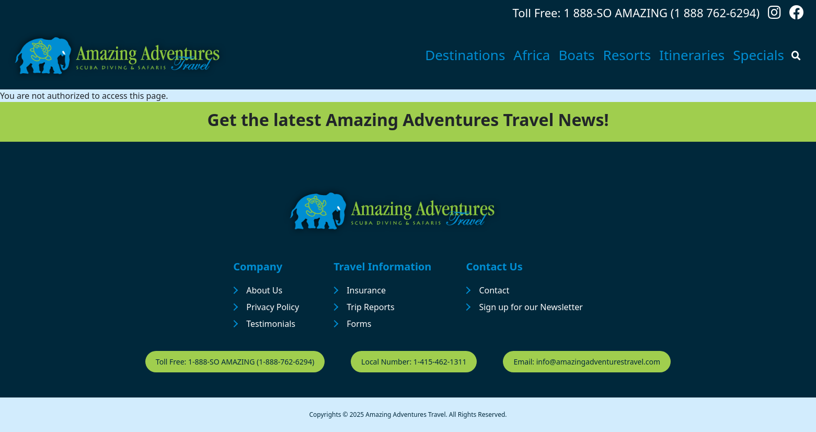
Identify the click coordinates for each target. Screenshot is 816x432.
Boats (576, 55)
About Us (264, 290)
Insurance (366, 290)
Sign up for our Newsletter (530, 307)
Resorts (627, 55)
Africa (531, 55)
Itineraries (692, 55)
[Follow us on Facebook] (796, 15)
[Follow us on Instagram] (774, 15)
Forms (359, 323)
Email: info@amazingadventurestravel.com (586, 362)
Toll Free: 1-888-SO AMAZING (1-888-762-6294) (235, 362)
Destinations (465, 55)
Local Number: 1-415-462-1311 (413, 362)
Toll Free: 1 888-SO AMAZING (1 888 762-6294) (636, 12)
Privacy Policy (272, 307)
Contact (494, 290)
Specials (758, 55)
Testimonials (270, 323)
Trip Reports (370, 307)
